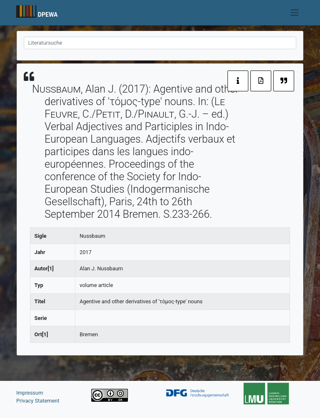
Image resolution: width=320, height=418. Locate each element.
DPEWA (48, 14)
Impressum (29, 393)
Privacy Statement (38, 401)
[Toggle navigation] (295, 12)
